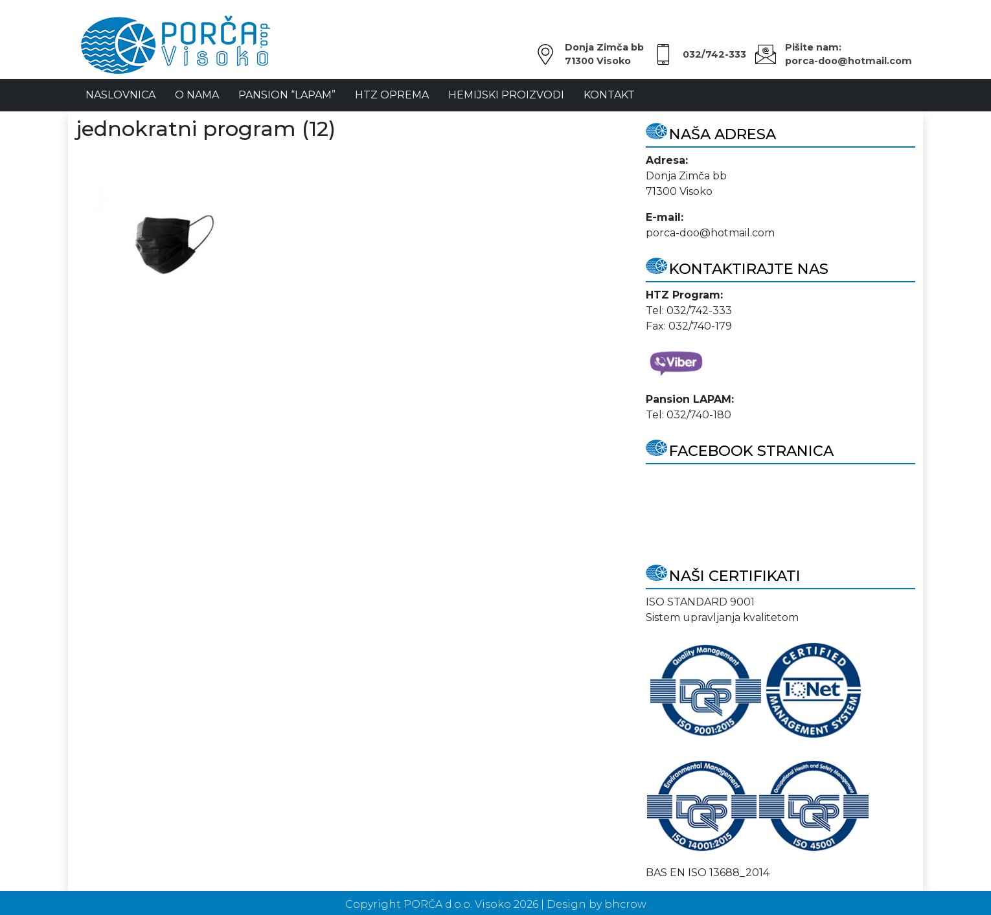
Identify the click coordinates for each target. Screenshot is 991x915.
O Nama (197, 95)
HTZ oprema (392, 95)
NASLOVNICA (120, 95)
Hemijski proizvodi (506, 95)
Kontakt (609, 95)
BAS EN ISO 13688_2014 (707, 872)
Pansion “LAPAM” (287, 95)
